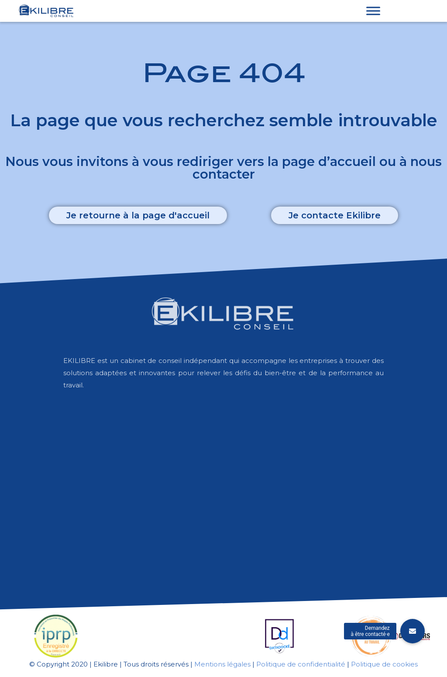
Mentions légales (222, 664)
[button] (138, 215)
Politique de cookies (384, 664)
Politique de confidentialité (300, 664)
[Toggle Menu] (373, 11)
